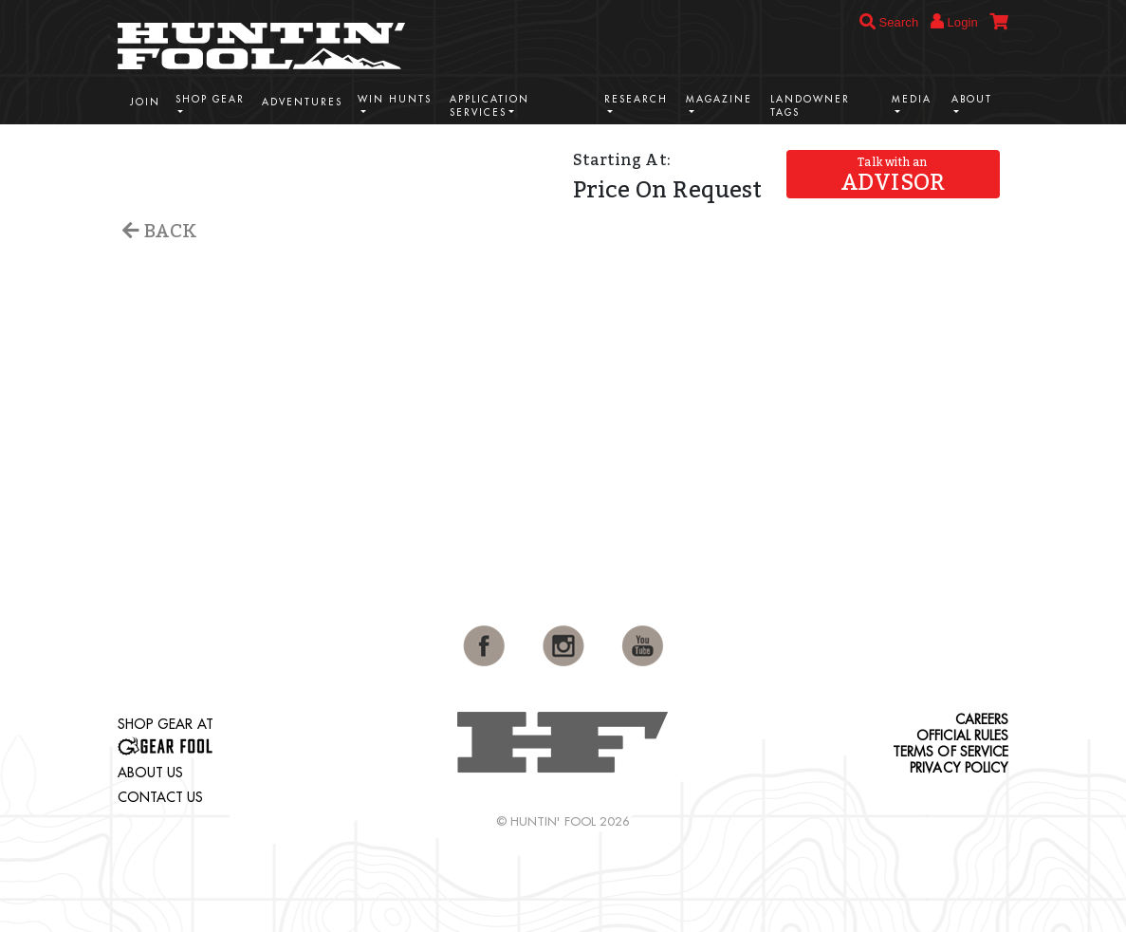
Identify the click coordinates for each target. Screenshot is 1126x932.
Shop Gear (210, 99)
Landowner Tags (810, 106)
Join (145, 102)
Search (889, 22)
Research (636, 99)
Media (912, 99)
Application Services (489, 106)
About (971, 99)
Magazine (719, 99)
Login (954, 21)
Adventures (302, 102)
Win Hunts (395, 99)
